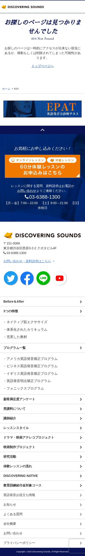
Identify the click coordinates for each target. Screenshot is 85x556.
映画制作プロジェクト (19, 447)
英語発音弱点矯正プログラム (29, 381)
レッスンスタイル (16, 428)
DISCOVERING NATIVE (20, 476)
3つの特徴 (10, 311)
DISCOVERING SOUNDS (22, 7)
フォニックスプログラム (25, 388)
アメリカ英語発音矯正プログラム (32, 359)
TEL (64, 6)
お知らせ (9, 504)
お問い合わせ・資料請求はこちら (27, 261)
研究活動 (9, 456)
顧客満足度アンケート (19, 399)
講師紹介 (9, 418)
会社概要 (9, 523)
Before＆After (13, 301)
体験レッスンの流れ (17, 466)
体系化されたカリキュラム (27, 329)
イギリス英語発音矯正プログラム (32, 373)
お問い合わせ (26, 190)
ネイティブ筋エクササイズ (27, 322)
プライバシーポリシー (19, 543)
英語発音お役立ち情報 (19, 495)
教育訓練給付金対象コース (22, 485)
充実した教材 (17, 337)
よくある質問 (12, 514)
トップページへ (43, 66)
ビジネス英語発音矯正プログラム (32, 366)
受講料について (14, 409)
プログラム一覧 (14, 348)
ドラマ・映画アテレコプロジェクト (28, 437)
